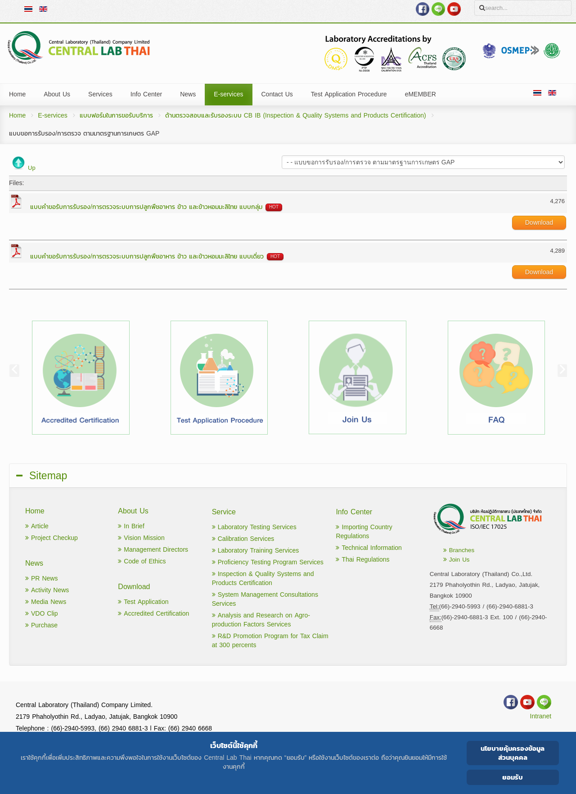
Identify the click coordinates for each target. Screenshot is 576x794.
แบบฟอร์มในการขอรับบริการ (116, 115)
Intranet (540, 716)
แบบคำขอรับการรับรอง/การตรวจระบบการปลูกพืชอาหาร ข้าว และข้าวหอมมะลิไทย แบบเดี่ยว (147, 256)
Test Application (143, 602)
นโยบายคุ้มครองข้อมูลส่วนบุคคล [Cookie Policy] (512, 752)
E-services (52, 115)
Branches (458, 549)
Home (17, 115)
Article (37, 526)
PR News (41, 578)
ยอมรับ (512, 777)
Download (539, 222)
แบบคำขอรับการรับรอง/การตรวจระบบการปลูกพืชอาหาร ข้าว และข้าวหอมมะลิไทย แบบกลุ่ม (146, 207)
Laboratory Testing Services (254, 527)
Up (32, 167)
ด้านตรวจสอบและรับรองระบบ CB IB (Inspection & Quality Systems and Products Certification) (295, 115)
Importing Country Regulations (364, 531)
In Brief (131, 526)
